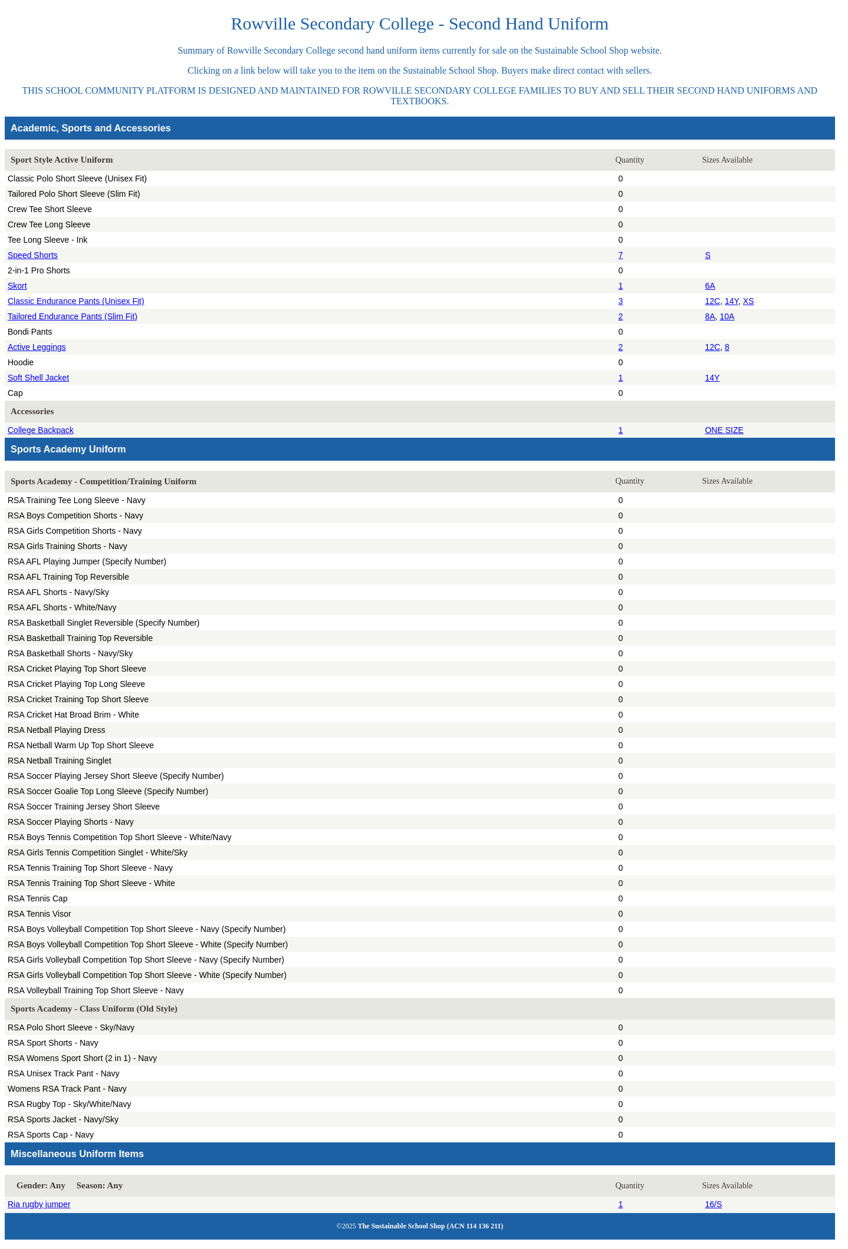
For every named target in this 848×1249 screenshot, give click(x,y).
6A (710, 285)
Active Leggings (37, 347)
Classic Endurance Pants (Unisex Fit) (76, 301)
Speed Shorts (33, 255)
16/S (713, 1204)
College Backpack (41, 430)
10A (727, 316)
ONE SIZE (724, 430)
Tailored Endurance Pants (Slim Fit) (72, 316)
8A (710, 316)
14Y (731, 301)
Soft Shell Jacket (38, 377)
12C (712, 301)
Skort (17, 285)
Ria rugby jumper (39, 1204)
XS (748, 301)
